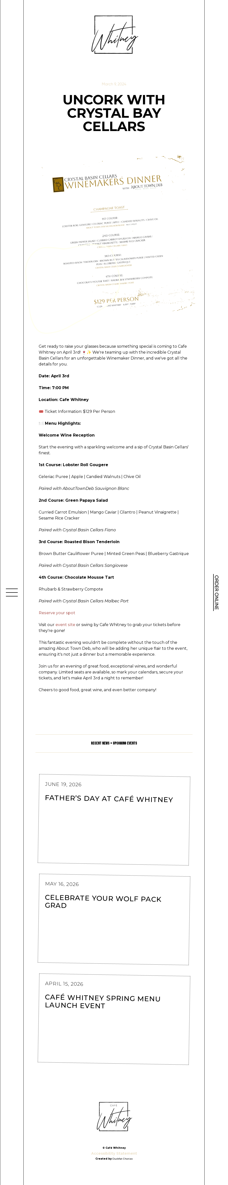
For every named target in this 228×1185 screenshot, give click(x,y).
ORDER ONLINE (217, 592)
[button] (11, 592)
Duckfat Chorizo (122, 1158)
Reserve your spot (57, 613)
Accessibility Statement (114, 1153)
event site (65, 624)
